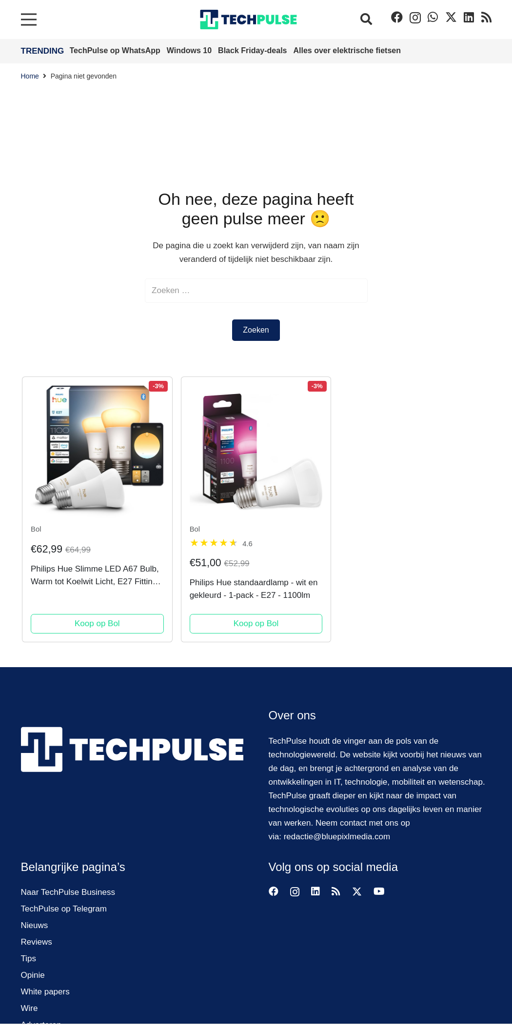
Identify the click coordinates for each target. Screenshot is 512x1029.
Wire (29, 1008)
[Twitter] (451, 17)
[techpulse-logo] (248, 19)
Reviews (36, 942)
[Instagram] (415, 17)
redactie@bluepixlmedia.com (337, 836)
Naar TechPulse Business (68, 892)
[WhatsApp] (433, 17)
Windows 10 (190, 50)
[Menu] (28, 19)
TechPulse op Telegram (64, 908)
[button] (366, 19)
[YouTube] (379, 891)
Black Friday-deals (253, 50)
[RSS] (486, 17)
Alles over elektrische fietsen (347, 50)
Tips (29, 958)
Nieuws (34, 925)
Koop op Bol (97, 623)
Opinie (33, 975)
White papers (45, 991)
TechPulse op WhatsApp (116, 50)
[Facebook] (397, 17)
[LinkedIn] (469, 17)
